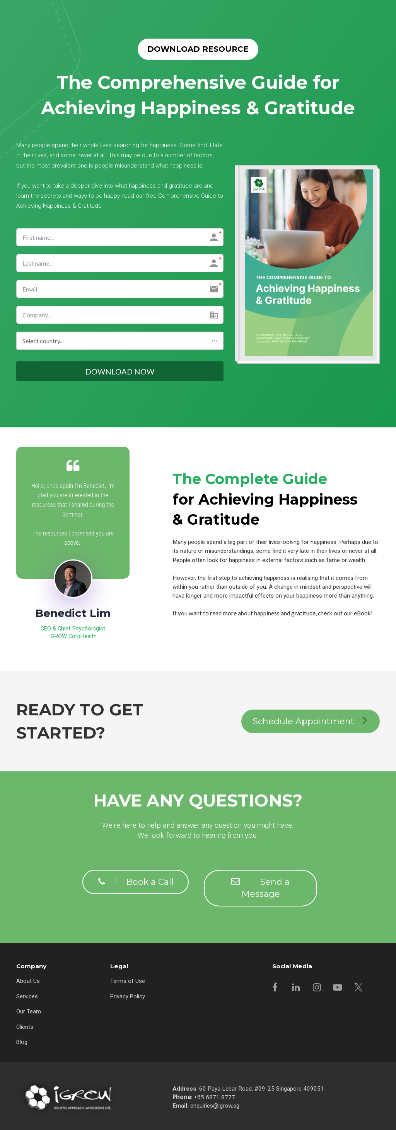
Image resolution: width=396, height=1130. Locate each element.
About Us (28, 981)
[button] (120, 341)
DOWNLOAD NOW (119, 371)
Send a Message (260, 889)
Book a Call (135, 883)
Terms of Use (127, 981)
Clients (24, 1027)
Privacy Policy (127, 996)
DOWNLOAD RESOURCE (198, 49)
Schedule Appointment (310, 722)
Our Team (28, 1011)
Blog (21, 1042)
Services (27, 996)
